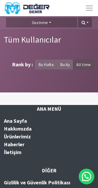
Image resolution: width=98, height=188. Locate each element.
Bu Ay (65, 64)
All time (83, 64)
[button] (85, 22)
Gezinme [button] (40, 22)
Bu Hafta (46, 64)
